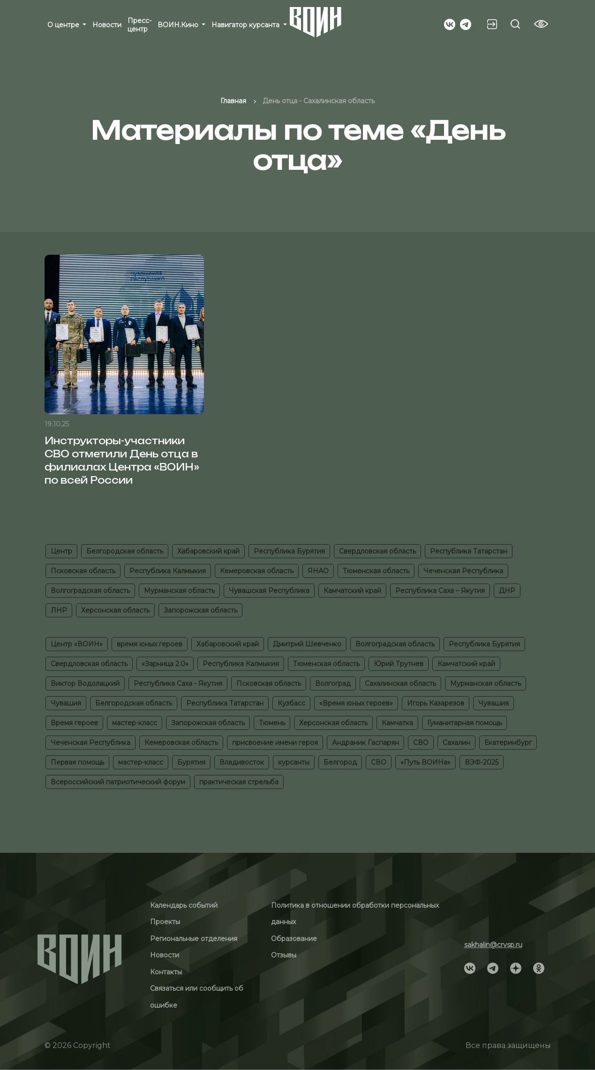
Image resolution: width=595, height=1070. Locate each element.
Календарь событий (184, 905)
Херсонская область (115, 610)
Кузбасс (291, 703)
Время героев (74, 723)
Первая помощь (77, 762)
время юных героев (149, 644)
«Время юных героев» (356, 703)
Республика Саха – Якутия (440, 590)
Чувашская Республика (269, 590)
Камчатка (397, 723)
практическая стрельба (239, 782)
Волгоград (333, 683)
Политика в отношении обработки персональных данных (355, 913)
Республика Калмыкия (167, 571)
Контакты (166, 972)
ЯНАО (318, 571)
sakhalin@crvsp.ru (493, 945)
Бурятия (191, 762)
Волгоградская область (90, 590)
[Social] (450, 23)
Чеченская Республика (463, 571)
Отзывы (283, 955)
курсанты (293, 762)
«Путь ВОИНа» (425, 762)
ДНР (507, 590)
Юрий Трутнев (398, 664)
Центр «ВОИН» (77, 644)
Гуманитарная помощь (464, 723)
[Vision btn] (541, 23)
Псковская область (83, 571)
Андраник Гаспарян (365, 742)
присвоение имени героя (275, 742)
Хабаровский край (208, 551)
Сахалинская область (400, 683)
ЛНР (59, 610)
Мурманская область (179, 590)
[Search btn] (515, 24)
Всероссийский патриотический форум (118, 782)
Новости (106, 25)
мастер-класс (134, 723)
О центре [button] (64, 25)
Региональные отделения (193, 938)
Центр (61, 551)
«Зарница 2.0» (165, 664)
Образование (294, 938)
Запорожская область (200, 610)
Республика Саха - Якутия (178, 683)
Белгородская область (124, 551)
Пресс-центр (139, 24)
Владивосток (241, 762)
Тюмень (272, 723)
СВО (421, 742)
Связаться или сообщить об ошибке (196, 996)
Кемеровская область (257, 571)
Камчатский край (352, 590)
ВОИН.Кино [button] (179, 25)
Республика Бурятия (289, 551)
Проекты (165, 922)
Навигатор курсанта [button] (246, 25)
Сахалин (456, 742)
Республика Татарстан (468, 551)
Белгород (340, 762)
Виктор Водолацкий (85, 683)
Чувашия (66, 703)
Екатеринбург (508, 742)
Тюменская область (376, 571)
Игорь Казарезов (435, 703)
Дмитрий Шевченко (307, 644)
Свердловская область (377, 551)
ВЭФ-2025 (481, 762)
